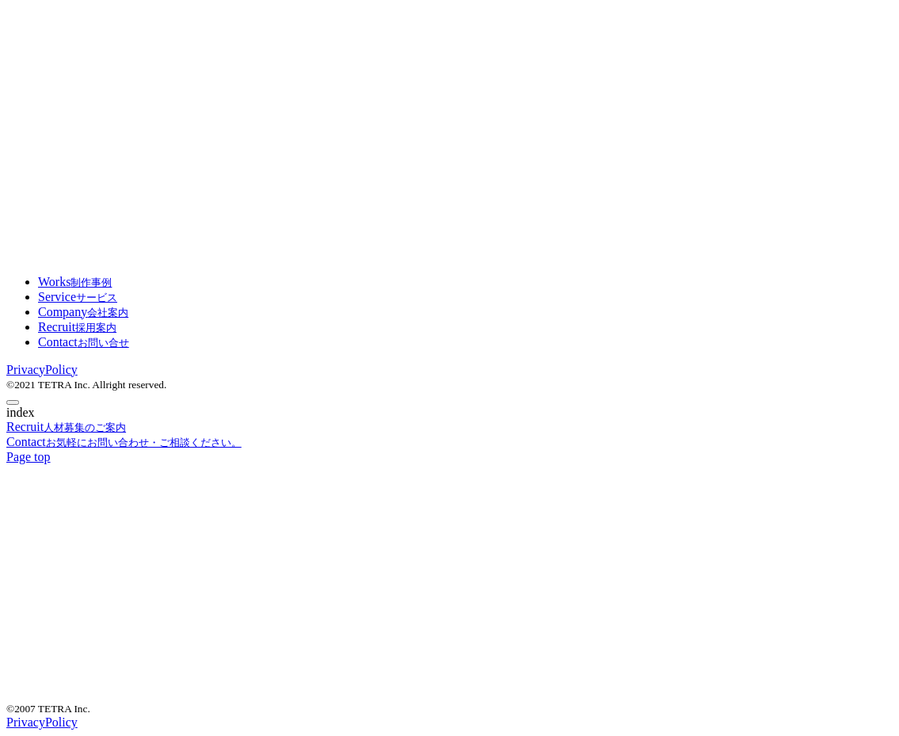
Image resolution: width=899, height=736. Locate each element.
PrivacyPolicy (42, 369)
